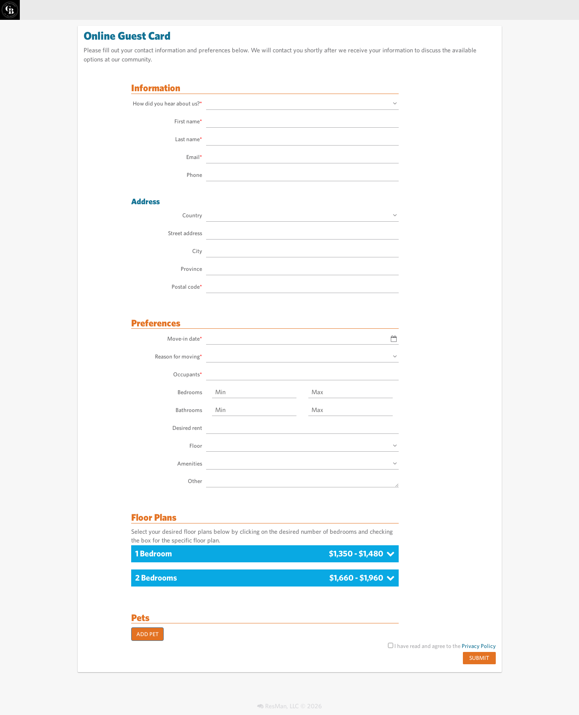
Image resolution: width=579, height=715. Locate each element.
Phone (194, 174)
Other (195, 480)
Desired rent (187, 427)
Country (192, 215)
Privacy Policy (479, 645)
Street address (185, 233)
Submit (479, 657)
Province (191, 268)
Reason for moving (178, 356)
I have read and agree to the (442, 645)
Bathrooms (189, 409)
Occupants (187, 374)
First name (188, 121)
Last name (188, 139)
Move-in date (184, 338)
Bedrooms (190, 392)
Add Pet (147, 634)
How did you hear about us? (167, 103)
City (197, 250)
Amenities (189, 463)
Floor (195, 445)
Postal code (187, 286)
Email (194, 156)
